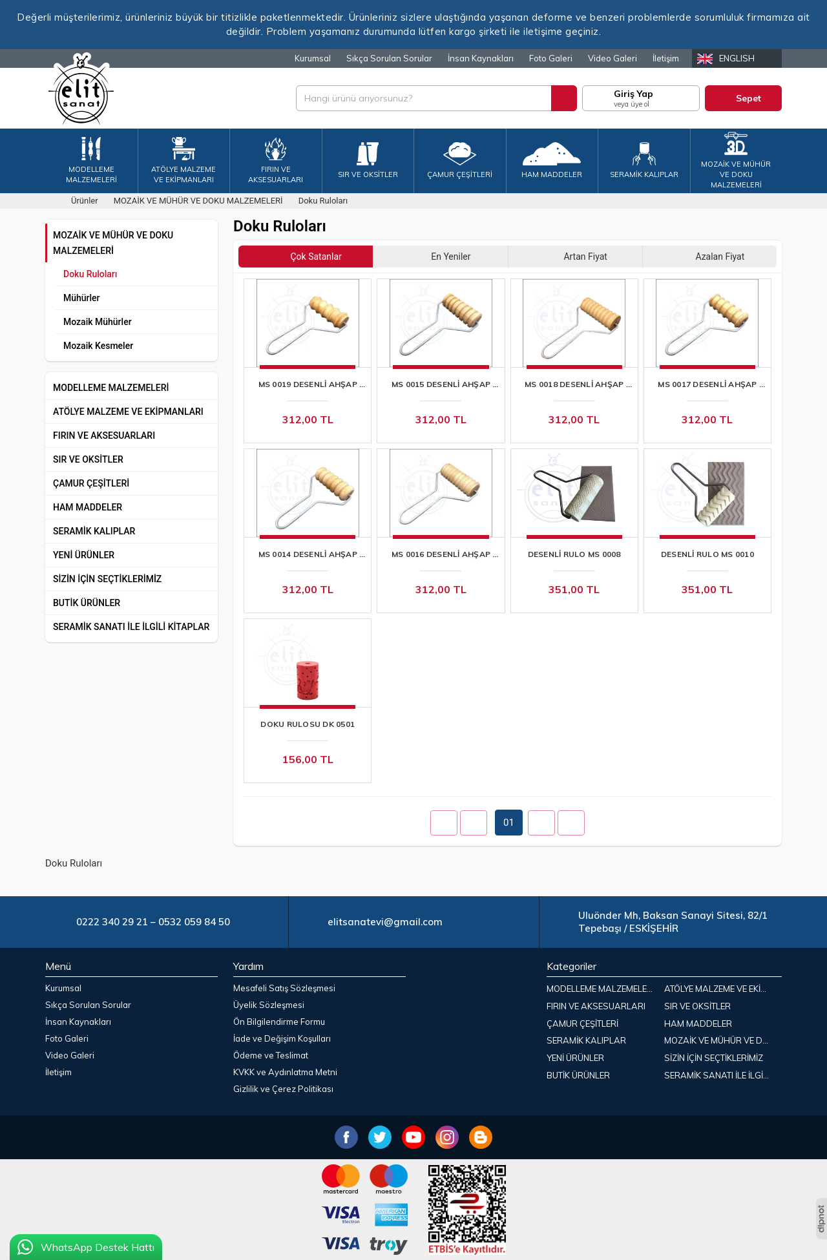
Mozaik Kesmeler (98, 346)
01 (508, 822)
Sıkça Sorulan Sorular (389, 58)
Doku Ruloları (90, 274)
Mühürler (81, 298)
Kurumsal (313, 58)
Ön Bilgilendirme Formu (279, 1021)
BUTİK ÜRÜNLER (86, 603)
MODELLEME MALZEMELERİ (111, 388)
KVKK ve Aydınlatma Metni (285, 1072)
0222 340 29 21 (112, 922)
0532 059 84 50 (194, 922)
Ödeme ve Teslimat (270, 1055)
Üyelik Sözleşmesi (268, 1005)
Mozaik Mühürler (97, 322)
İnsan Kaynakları (481, 58)
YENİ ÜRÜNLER (83, 555)
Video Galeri (612, 58)
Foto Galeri (550, 58)
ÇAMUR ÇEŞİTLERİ (91, 483)
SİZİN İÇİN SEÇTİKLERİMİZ (107, 579)
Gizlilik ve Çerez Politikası (283, 1089)
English (737, 58)
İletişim (666, 58)
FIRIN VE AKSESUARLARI (104, 435)
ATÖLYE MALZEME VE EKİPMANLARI (128, 411)
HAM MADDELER (87, 507)
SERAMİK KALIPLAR (94, 531)
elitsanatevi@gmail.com (385, 922)
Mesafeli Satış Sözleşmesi (284, 988)
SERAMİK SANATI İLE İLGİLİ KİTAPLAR (131, 627)
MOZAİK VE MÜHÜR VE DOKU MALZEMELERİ (113, 243)
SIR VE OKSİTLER (88, 459)
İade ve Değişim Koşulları (282, 1038)
